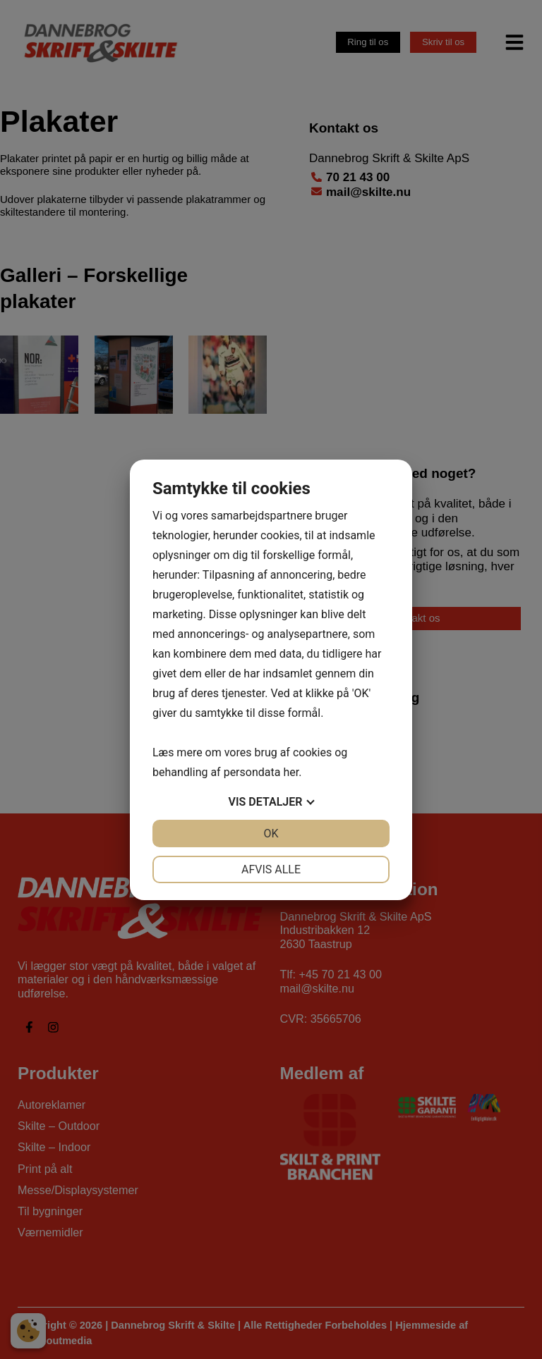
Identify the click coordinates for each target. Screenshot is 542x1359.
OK (270, 833)
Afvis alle (271, 869)
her (291, 772)
